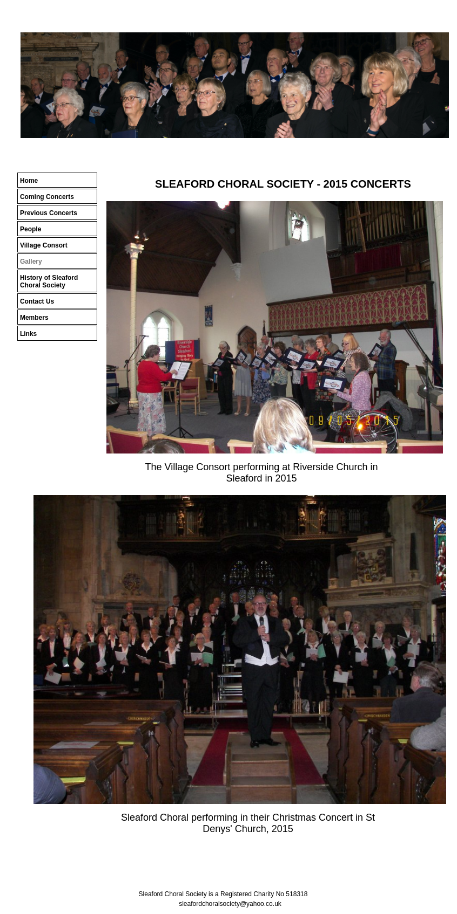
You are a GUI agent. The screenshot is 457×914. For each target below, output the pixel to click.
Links (28, 334)
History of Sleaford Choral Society (49, 281)
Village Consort (44, 245)
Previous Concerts (48, 213)
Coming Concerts (47, 197)
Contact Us (37, 301)
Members (34, 317)
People (30, 229)
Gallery (31, 261)
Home (29, 180)
